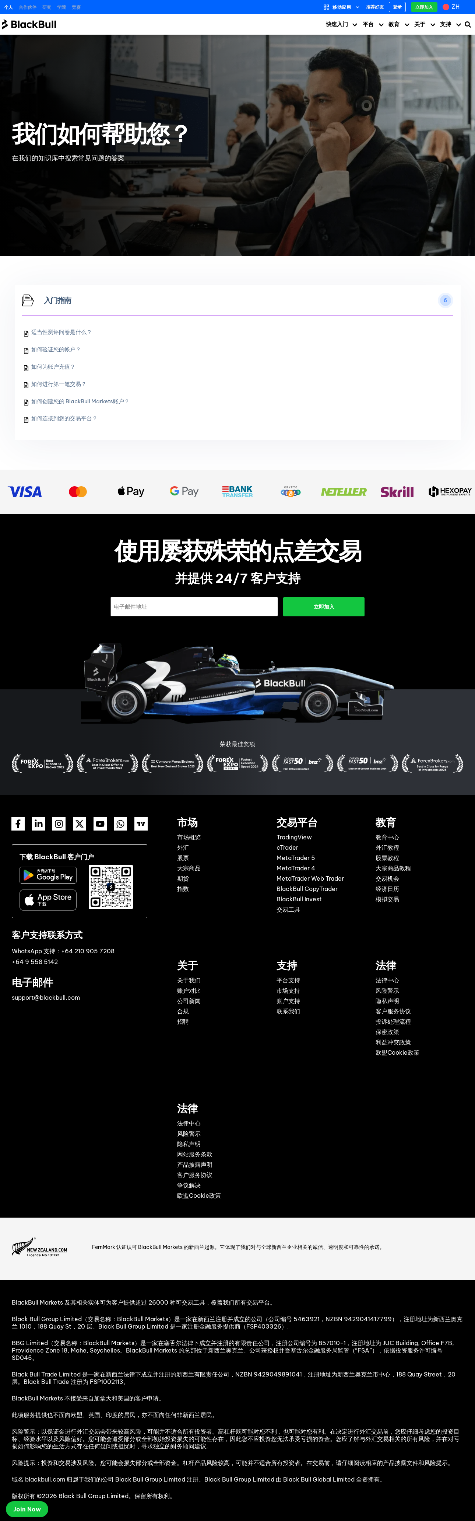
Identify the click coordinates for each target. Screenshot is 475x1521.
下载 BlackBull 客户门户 (57, 856)
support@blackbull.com (46, 997)
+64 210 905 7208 (88, 950)
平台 (368, 24)
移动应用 (341, 7)
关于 (419, 24)
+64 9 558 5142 (35, 961)
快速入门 (337, 24)
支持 (445, 24)
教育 (394, 24)
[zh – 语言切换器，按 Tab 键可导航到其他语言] (452, 7)
